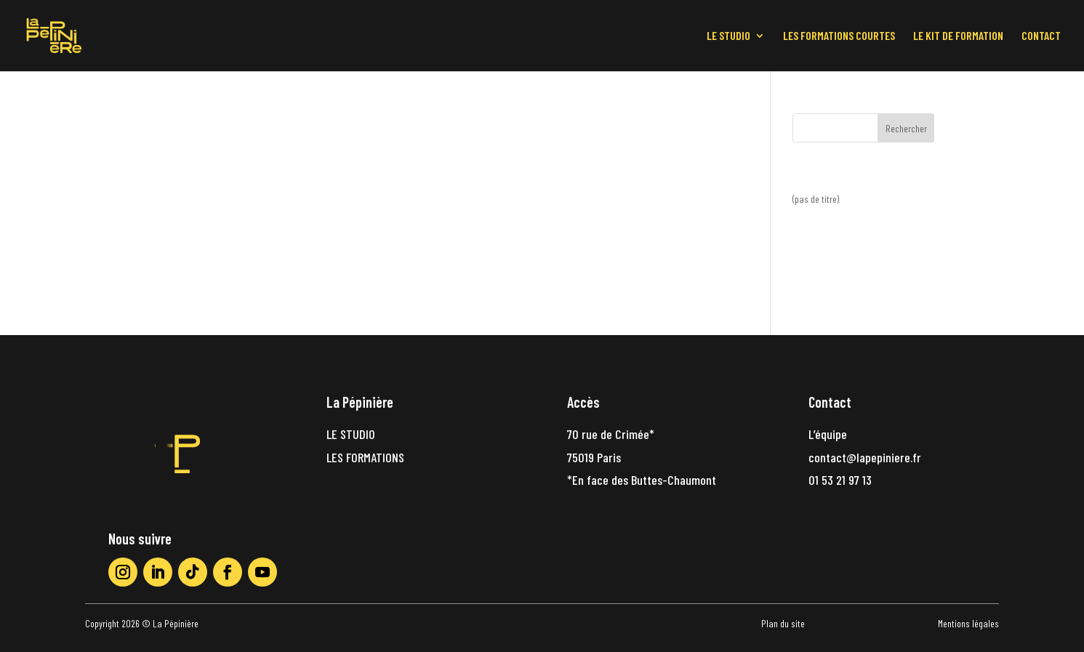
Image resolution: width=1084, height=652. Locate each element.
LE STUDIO (728, 36)
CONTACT (1041, 36)
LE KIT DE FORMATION (958, 36)
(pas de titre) (815, 199)
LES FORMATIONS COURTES (839, 36)
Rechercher (906, 128)
